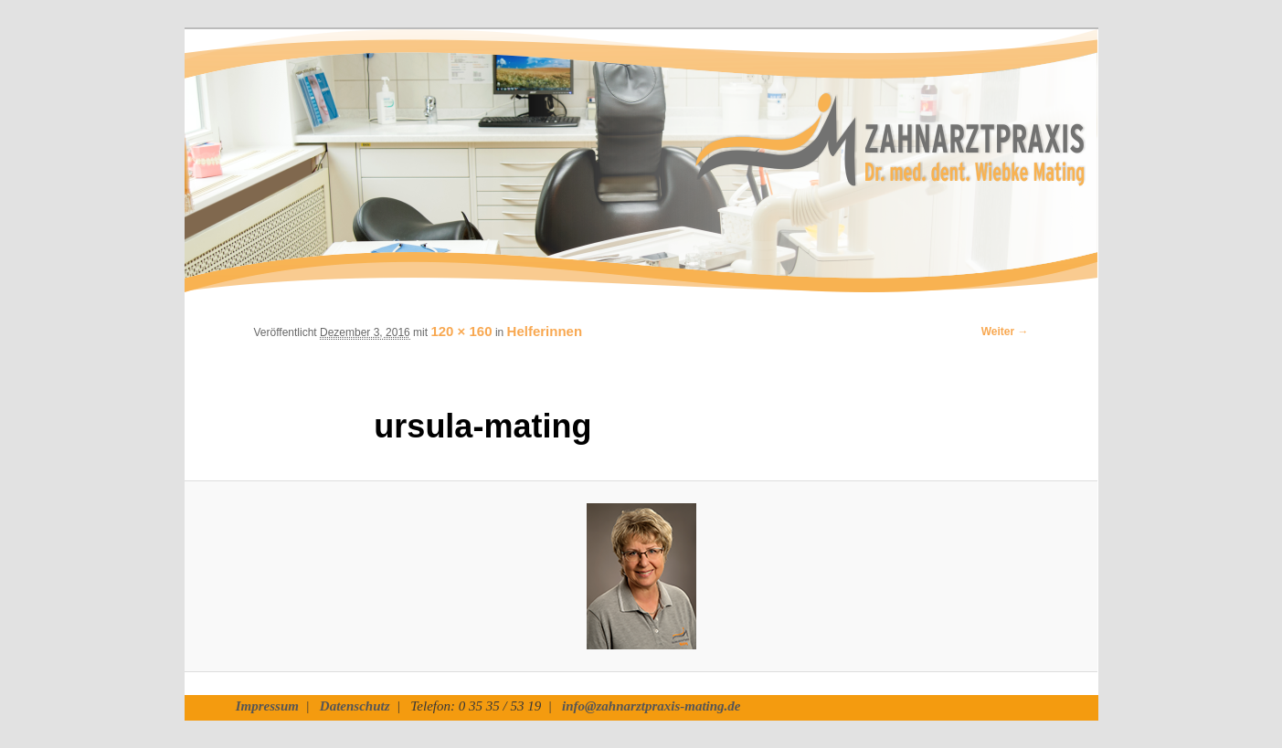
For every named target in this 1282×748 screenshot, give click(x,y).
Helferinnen (545, 331)
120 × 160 (461, 331)
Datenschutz (355, 706)
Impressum (267, 706)
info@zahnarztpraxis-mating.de (651, 706)
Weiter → (1005, 331)
